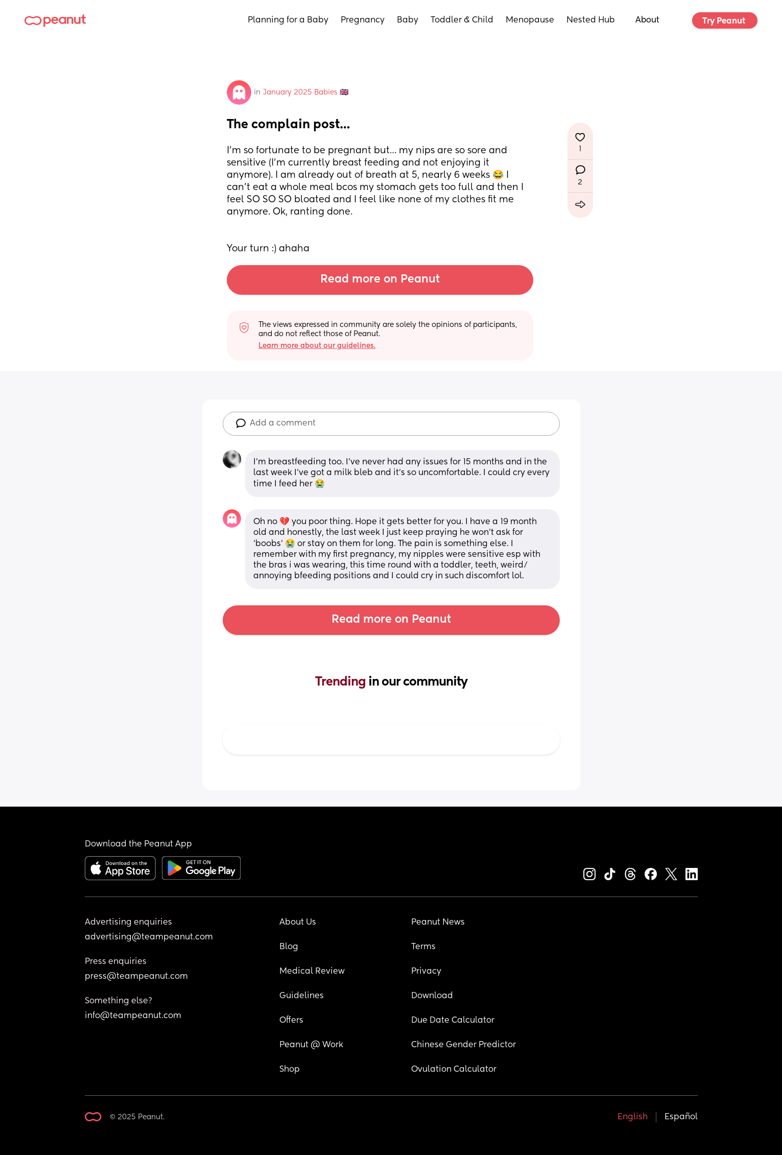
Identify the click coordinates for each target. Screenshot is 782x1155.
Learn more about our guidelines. (316, 345)
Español (681, 1117)
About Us (297, 922)
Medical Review (312, 972)
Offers (291, 1021)
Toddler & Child (462, 20)
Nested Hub (590, 20)
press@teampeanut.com (136, 977)
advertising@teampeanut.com (149, 937)
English (633, 1117)
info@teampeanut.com (133, 1016)
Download (432, 996)
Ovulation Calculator (453, 1070)
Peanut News (438, 922)
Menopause (530, 20)
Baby (407, 20)
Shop (289, 1070)
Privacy (426, 972)
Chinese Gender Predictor (463, 1045)
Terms (423, 947)
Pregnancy (363, 20)
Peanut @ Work (311, 1045)
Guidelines (301, 996)
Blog (288, 947)
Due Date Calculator (452, 1021)
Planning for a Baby (288, 20)
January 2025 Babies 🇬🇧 (305, 92)
